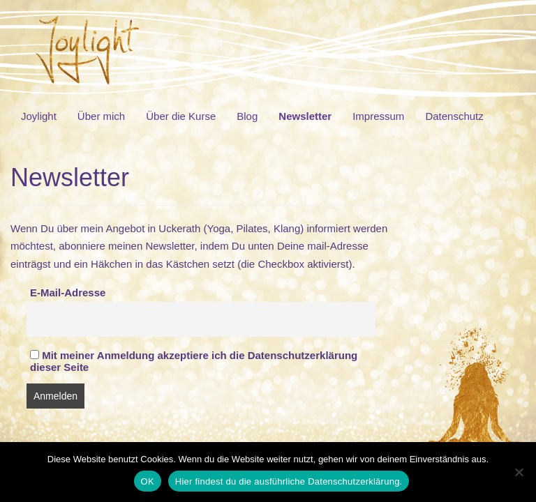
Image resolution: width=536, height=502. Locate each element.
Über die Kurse (181, 116)
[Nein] (519, 472)
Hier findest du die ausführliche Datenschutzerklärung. (289, 481)
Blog (247, 116)
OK (147, 481)
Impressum (378, 116)
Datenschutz (454, 116)
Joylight (39, 116)
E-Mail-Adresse (67, 292)
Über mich (101, 116)
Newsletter (305, 116)
